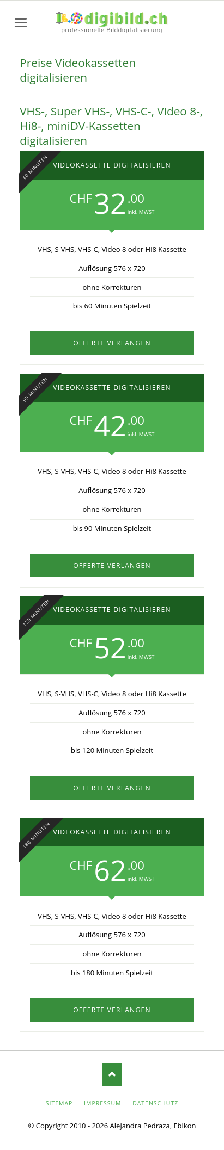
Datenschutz (155, 1103)
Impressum (102, 1103)
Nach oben (112, 1074)
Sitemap (59, 1103)
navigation (21, 22)
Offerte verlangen (112, 343)
